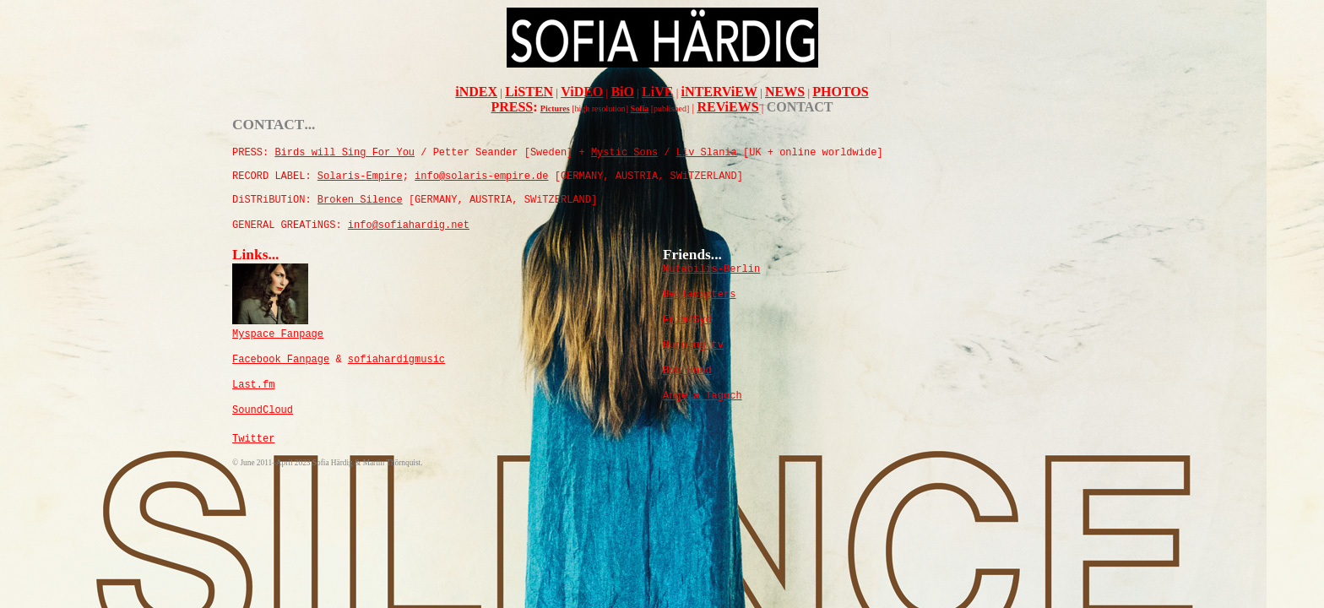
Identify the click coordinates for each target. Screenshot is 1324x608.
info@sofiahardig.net (408, 225)
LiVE (657, 91)
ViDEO (582, 91)
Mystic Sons (624, 153)
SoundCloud (262, 410)
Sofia (640, 108)
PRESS (512, 107)
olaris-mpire (360, 176)
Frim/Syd (687, 320)
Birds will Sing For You (344, 153)
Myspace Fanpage (277, 334)
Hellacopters (699, 295)
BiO (622, 91)
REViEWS (727, 107)
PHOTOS (840, 91)
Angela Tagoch (702, 396)
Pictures (555, 108)
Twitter (253, 439)
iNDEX (476, 91)
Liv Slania (706, 153)
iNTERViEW (719, 91)
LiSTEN (529, 91)
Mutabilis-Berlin (711, 269)
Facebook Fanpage (280, 360)
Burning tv (693, 345)
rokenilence (360, 200)
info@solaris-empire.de (481, 176)
